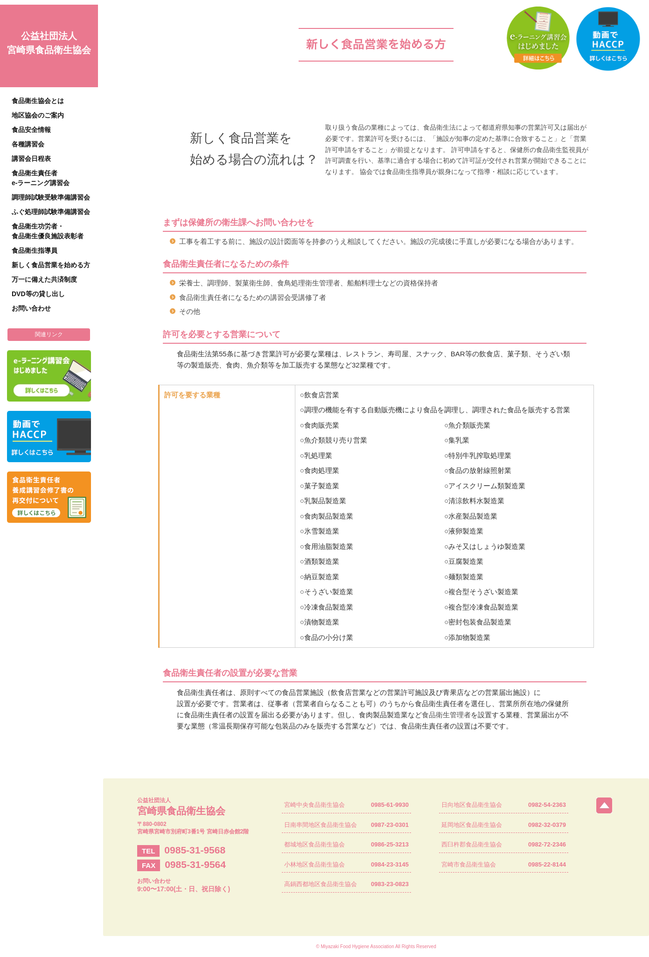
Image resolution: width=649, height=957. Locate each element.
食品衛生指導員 (34, 250)
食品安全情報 (31, 129)
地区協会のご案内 (38, 115)
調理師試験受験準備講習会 (51, 197)
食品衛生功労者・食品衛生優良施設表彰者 (48, 231)
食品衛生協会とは (38, 100)
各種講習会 (28, 144)
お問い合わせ (31, 308)
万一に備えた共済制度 (44, 279)
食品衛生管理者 (446, 715)
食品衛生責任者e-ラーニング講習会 (41, 178)
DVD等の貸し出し (38, 294)
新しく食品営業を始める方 (51, 265)
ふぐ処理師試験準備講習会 (51, 211)
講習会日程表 (31, 158)
